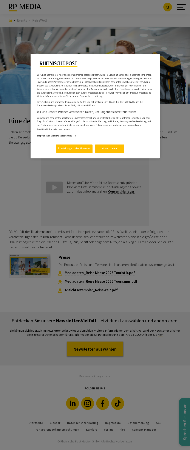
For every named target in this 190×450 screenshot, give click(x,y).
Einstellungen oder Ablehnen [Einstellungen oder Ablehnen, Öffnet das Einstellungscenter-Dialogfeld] (74, 148)
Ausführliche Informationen (53, 129)
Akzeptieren (109, 148)
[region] (95, 106)
